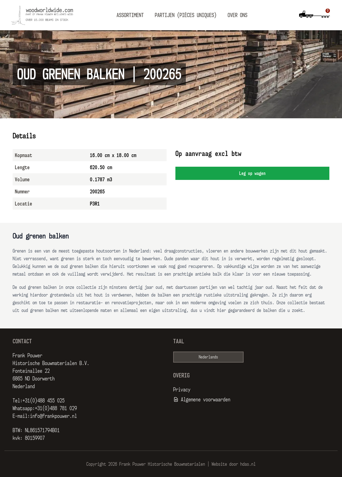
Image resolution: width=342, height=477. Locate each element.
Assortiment (130, 15)
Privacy (182, 389)
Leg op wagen (252, 173)
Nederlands (208, 357)
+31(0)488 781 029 (56, 408)
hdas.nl (248, 464)
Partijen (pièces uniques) (186, 15)
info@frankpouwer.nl (53, 416)
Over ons (237, 15)
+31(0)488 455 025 (44, 401)
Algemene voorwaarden (205, 399)
